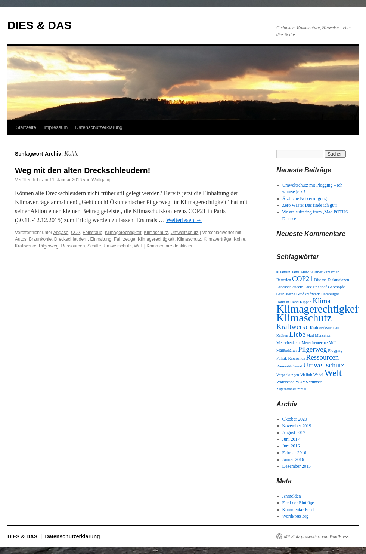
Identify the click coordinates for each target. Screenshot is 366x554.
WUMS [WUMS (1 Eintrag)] (302, 382)
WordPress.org (295, 516)
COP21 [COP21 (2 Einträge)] (302, 279)
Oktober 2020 (294, 419)
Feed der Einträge (298, 502)
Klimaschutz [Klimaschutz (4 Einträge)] (304, 318)
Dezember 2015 (296, 466)
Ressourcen (73, 246)
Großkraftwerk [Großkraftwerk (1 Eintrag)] (308, 294)
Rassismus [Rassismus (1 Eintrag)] (296, 358)
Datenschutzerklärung (98, 127)
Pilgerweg (49, 246)
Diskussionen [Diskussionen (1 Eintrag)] (338, 280)
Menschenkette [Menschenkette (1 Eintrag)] (288, 343)
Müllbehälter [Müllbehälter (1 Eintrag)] (286, 350)
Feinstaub (92, 232)
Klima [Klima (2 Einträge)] (322, 301)
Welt (138, 246)
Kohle (239, 239)
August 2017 (293, 432)
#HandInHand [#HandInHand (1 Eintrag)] (287, 272)
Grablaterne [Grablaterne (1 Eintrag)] (285, 294)
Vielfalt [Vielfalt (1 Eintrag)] (306, 375)
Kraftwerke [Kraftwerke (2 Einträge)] (292, 326)
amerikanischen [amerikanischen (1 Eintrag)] (326, 272)
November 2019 (296, 425)
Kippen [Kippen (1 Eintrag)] (305, 302)
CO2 (75, 232)
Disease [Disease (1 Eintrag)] (320, 280)
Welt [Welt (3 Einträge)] (333, 373)
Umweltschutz (185, 232)
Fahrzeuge (124, 239)
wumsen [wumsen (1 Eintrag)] (316, 382)
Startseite (26, 127)
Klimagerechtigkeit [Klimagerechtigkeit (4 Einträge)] (318, 309)
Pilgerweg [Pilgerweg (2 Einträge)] (312, 349)
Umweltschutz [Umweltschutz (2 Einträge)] (323, 365)
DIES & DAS (39, 25)
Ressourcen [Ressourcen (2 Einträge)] (322, 357)
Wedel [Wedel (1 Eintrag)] (318, 375)
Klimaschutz (156, 232)
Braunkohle (40, 239)
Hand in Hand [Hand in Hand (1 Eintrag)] (287, 302)
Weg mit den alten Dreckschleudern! (83, 170)
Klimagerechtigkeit (123, 232)
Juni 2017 (291, 439)
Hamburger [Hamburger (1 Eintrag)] (330, 294)
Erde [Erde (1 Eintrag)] (308, 287)
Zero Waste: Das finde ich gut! (309, 205)
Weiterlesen (184, 220)
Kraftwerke (25, 246)
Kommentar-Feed (298, 509)
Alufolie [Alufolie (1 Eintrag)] (306, 272)
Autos (21, 239)
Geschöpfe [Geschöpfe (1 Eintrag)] (336, 287)
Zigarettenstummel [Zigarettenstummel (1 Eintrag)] (291, 389)
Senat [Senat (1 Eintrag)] (297, 366)
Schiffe (94, 246)
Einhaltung (100, 239)
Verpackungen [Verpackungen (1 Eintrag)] (287, 375)
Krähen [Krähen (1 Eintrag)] (282, 335)
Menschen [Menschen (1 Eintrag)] (323, 335)
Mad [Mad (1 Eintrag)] (310, 335)
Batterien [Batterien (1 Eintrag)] (283, 280)
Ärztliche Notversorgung (304, 198)
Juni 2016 (291, 446)
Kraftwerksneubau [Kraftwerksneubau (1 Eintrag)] (324, 328)
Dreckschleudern (71, 239)
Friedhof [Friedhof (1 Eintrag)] (320, 287)
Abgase (61, 232)
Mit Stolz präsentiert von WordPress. (317, 536)
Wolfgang (101, 179)
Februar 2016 (294, 452)
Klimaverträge (217, 239)
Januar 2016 (293, 459)
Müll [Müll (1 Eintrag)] (332, 343)
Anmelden (291, 496)
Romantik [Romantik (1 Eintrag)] (284, 366)
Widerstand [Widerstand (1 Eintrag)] (285, 382)
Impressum (56, 127)
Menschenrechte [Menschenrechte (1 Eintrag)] (315, 343)
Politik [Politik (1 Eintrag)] (281, 358)
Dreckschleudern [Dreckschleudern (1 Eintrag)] (289, 287)
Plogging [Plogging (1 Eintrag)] (335, 350)
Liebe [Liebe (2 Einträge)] (297, 334)
